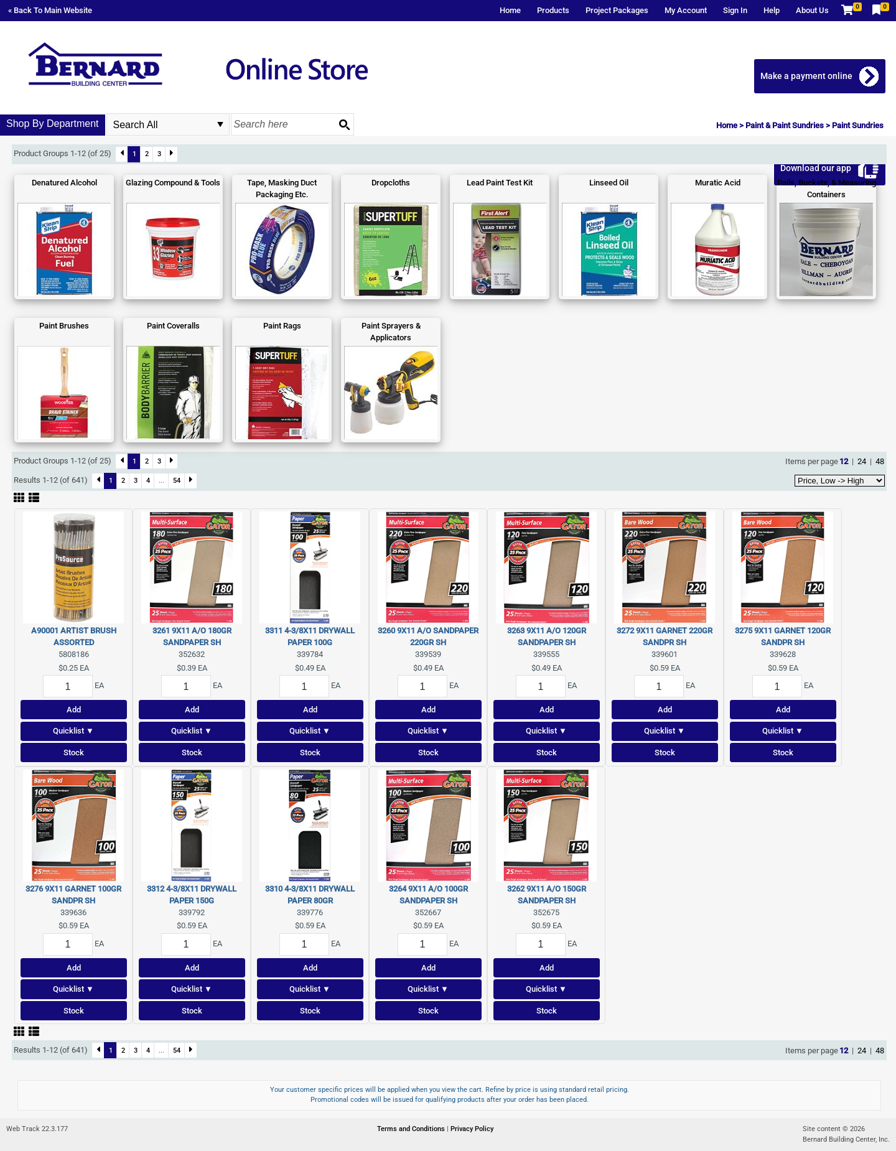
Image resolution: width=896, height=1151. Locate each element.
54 (176, 480)
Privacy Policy (471, 1129)
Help (771, 10)
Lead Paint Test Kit (500, 182)
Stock (73, 752)
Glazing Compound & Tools (173, 182)
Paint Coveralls (173, 325)
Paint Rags (282, 325)
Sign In (735, 10)
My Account (686, 10)
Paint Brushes (64, 325)
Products (553, 10)
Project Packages (617, 10)
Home (510, 10)
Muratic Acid (717, 182)
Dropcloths (390, 182)
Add (74, 709)
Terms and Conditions (412, 1129)
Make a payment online (807, 76)
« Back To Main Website (50, 10)
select (220, 124)
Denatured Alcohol (64, 182)
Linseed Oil (608, 182)
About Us (812, 10)
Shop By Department (52, 123)
